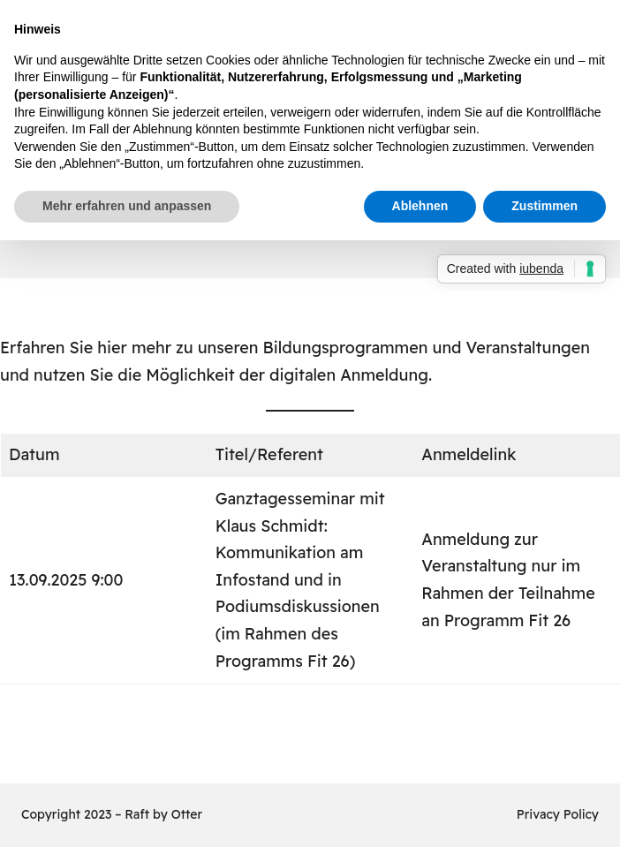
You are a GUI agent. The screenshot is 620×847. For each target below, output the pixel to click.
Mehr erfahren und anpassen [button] (126, 206)
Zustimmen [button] (544, 206)
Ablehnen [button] (420, 206)
